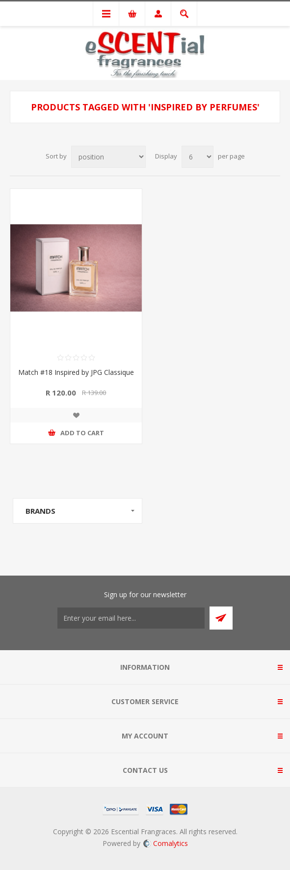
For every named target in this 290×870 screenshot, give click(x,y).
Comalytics (165, 843)
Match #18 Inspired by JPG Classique (76, 372)
